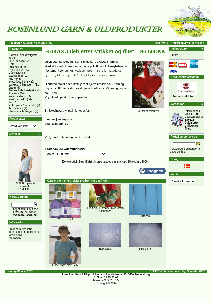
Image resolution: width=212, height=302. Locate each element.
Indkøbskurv (180, 42)
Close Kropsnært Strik (65, 265)
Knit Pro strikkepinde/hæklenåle (22, 104)
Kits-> (12, 78)
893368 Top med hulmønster (25, 185)
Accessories (16, 108)
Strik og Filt (15, 66)
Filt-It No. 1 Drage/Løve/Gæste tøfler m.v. (105, 209)
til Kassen (197, 42)
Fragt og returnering (20, 228)
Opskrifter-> (16, 69)
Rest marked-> (17, 99)
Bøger (12, 87)
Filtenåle (145, 216)
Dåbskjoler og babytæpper (17, 74)
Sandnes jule (44, 42)
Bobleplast (105, 248)
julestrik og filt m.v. (20, 81)
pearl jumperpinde (56, 123)
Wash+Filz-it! (65, 219)
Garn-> (13, 63)
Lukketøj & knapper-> (21, 84)
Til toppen (13, 42)
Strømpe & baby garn (21, 111)
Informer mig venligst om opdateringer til (194, 119)
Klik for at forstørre (148, 109)
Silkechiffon (146, 248)
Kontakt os (15, 237)
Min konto (161, 42)
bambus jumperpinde (58, 119)
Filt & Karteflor (17, 61)
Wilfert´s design (18, 96)
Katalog (28, 42)
